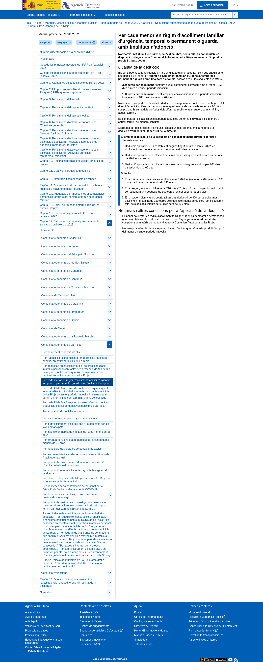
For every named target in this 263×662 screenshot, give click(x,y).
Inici (29, 22)
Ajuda (38, 22)
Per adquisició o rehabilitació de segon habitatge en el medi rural (75, 472)
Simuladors (141, 639)
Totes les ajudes (143, 644)
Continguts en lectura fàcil (149, 621)
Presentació (47, 58)
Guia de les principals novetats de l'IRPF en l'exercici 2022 (71, 66)
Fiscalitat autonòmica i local (207, 616)
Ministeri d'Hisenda (200, 612)
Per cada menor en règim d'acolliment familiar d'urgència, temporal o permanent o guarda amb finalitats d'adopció (77, 382)
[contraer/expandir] (109, 66)
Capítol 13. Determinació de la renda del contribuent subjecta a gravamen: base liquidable (71, 187)
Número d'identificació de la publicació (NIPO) (67, 52)
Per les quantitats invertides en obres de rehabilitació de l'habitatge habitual (76, 456)
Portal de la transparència (206, 635)
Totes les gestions (113, 14)
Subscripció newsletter (93, 639)
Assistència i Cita (90, 612)
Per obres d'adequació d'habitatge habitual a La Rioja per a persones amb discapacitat (77, 480)
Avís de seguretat (35, 616)
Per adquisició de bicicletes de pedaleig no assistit (72, 448)
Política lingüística (36, 635)
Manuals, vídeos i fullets (59, 22)
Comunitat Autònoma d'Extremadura (62, 311)
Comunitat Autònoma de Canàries (61, 270)
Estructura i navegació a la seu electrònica (43, 641)
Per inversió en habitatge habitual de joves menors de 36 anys (76, 433)
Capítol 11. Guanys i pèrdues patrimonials (65, 170)
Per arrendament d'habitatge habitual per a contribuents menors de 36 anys (76, 441)
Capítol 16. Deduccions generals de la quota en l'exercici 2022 (68, 215)
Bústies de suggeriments (94, 626)
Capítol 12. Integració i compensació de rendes (68, 179)
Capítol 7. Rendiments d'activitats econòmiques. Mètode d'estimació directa (68, 132)
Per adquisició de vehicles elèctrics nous (67, 411)
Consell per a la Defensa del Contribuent (213, 626)
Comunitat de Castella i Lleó (58, 295)
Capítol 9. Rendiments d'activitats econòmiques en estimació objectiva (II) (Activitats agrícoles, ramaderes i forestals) (70, 152)
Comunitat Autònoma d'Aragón (59, 246)
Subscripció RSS (90, 644)
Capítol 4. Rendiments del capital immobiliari (66, 107)
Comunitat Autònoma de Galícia (60, 320)
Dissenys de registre (146, 626)
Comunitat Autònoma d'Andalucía (61, 238)
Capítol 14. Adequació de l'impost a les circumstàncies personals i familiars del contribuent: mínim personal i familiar (72, 197)
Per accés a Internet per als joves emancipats (70, 418)
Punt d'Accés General (203, 630)
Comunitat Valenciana (54, 572)
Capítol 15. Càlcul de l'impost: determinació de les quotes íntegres (69, 207)
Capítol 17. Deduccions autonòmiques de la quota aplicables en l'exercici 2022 (188, 22)
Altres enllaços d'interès (203, 639)
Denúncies (86, 635)
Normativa (46, 592)
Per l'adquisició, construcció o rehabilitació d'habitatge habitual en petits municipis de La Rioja (75, 359)
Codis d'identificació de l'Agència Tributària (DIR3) (44, 649)
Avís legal (31, 621)
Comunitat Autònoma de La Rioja (49, 26)
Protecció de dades (36, 630)
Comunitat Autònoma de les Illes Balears (65, 262)
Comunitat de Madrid (53, 328)
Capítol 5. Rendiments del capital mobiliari (65, 115)
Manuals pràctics (87, 22)
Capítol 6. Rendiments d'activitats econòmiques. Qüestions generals (68, 124)
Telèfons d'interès (90, 616)
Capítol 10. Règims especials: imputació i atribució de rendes (72, 162)
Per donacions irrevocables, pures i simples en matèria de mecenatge (70, 496)
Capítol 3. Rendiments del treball (59, 99)
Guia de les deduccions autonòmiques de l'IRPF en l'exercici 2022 (70, 74)
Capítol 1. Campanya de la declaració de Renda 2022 (72, 82)
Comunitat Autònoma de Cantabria (61, 279)
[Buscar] (201, 15)
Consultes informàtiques (148, 616)
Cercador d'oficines (91, 621)
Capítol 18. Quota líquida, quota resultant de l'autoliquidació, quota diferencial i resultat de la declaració (68, 582)
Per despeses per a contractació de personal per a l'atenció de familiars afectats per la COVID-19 (73, 488)
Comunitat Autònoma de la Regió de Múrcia (67, 336)
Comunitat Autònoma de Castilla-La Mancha (67, 287)
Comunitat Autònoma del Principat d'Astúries (67, 254)
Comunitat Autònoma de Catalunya (62, 303)
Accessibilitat (33, 612)
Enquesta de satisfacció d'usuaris (101, 630)
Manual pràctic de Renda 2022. (119, 22)
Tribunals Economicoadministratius (209, 621)
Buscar (138, 612)
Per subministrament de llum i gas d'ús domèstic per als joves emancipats (76, 425)
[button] (235, 5)
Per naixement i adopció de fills (61, 352)
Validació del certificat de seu (42, 626)
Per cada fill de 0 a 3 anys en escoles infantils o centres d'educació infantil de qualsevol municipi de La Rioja (76, 404)
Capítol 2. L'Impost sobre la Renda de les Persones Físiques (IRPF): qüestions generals (70, 91)
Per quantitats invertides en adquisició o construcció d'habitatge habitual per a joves (73, 464)
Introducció (47, 230)
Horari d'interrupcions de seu (151, 630)
